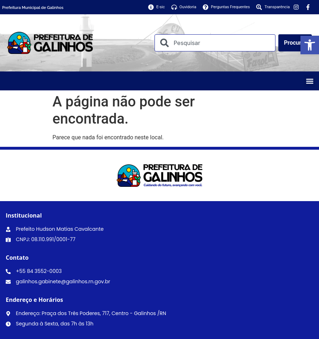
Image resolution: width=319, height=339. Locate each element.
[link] (309, 45)
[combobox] (215, 42)
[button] (309, 81)
